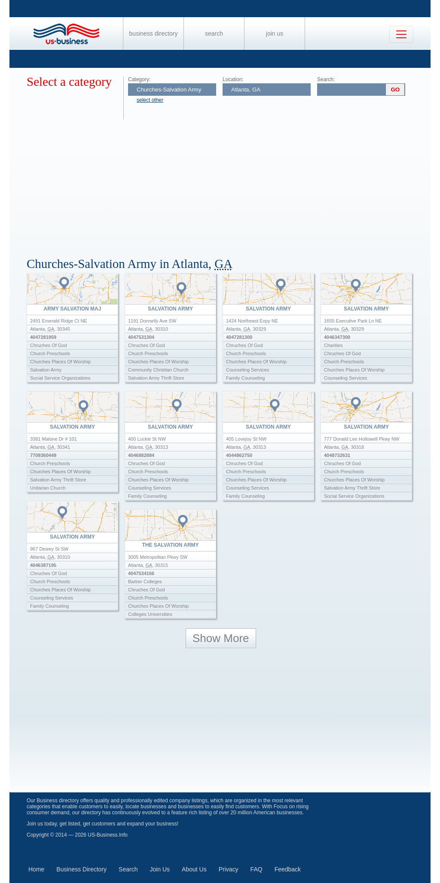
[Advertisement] (229, 184)
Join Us (274, 33)
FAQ (257, 869)
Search (214, 33)
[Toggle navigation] (401, 34)
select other (150, 100)
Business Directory (153, 33)
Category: (139, 79)
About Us (194, 869)
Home (36, 869)
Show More (220, 638)
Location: (233, 79)
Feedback (288, 869)
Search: (326, 79)
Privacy (228, 869)
